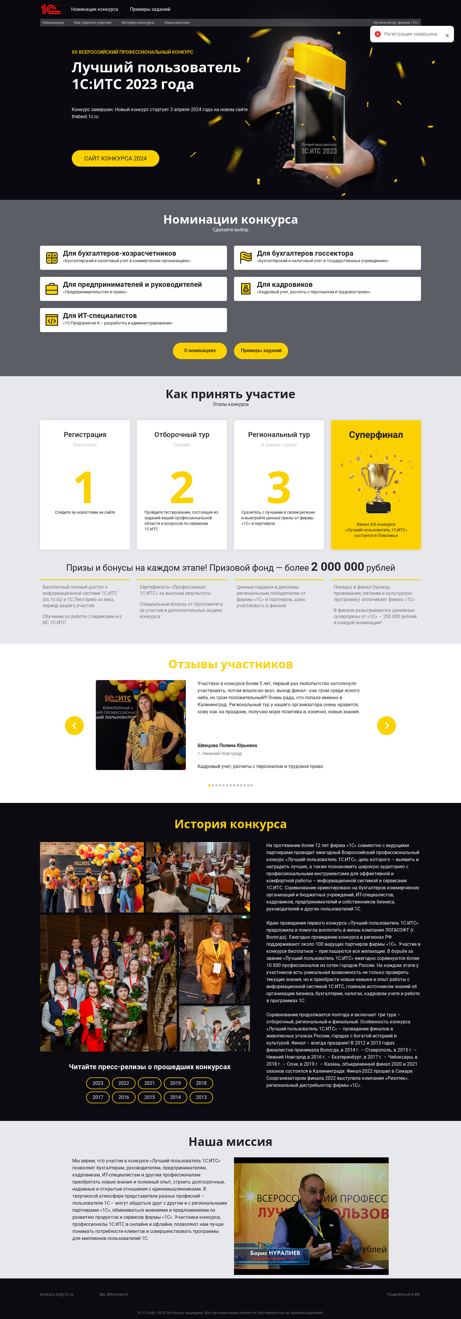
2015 (149, 1097)
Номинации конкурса (94, 9)
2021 (149, 1083)
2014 (175, 1097)
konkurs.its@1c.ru (57, 1294)
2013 (201, 1097)
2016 (123, 1097)
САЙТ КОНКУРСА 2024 (115, 158)
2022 (123, 1083)
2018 (201, 1083)
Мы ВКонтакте (113, 1294)
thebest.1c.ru (85, 116)
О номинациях (200, 350)
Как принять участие (92, 22)
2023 (98, 1083)
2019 (175, 1083)
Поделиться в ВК (403, 1294)
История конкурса (138, 22)
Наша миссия (176, 22)
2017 (98, 1097)
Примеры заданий (150, 9)
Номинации (53, 22)
